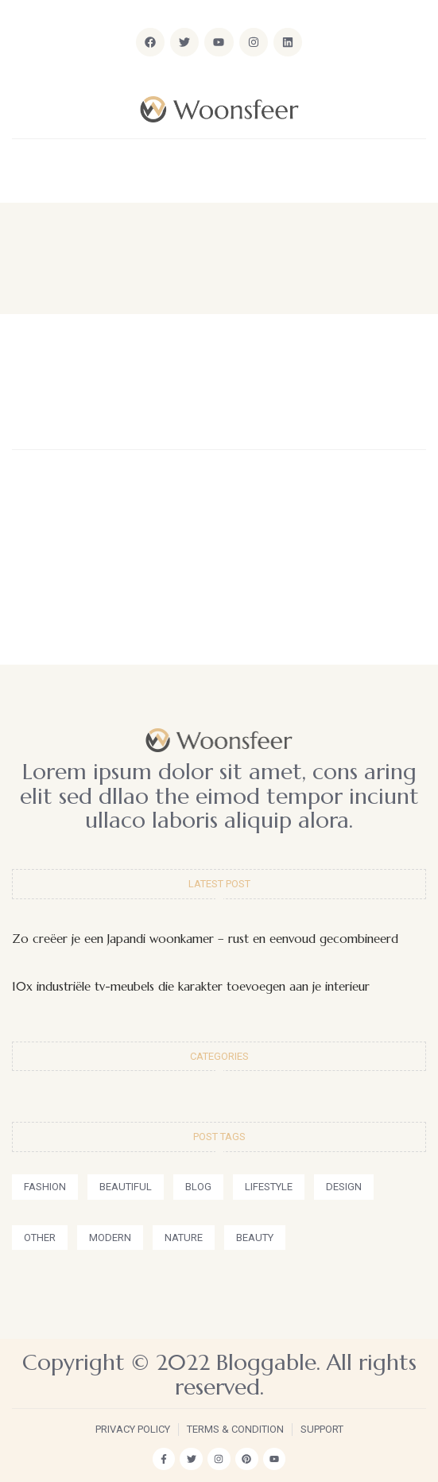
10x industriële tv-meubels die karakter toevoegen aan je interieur (191, 986)
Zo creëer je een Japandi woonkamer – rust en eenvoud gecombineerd (205, 938)
